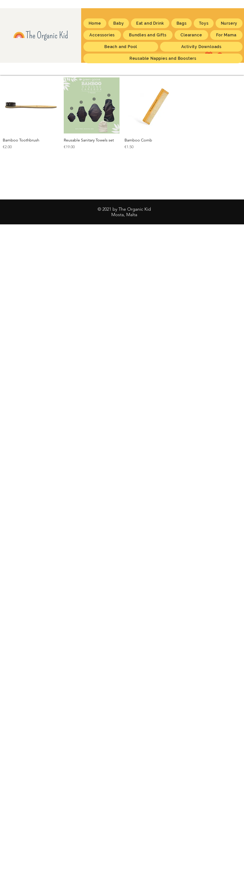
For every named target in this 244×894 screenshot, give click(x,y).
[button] (226, 35)
